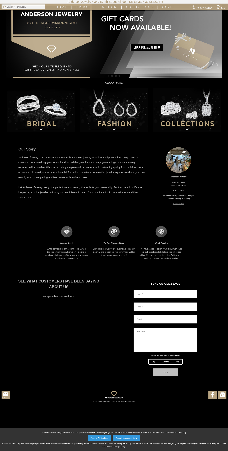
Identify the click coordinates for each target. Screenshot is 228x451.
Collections (139, 30)
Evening (165, 399)
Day (153, 399)
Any (177, 399)
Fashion (108, 30)
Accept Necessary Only (126, 438)
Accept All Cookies (99, 438)
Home (61, 30)
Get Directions (178, 237)
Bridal (83, 30)
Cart (167, 30)
